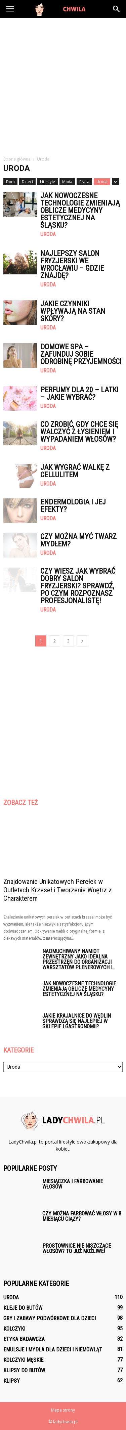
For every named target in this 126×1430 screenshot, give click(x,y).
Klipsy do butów (24, 1370)
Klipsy (11, 1381)
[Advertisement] (63, 84)
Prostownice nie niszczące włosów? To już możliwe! (76, 1248)
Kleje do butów (22, 1308)
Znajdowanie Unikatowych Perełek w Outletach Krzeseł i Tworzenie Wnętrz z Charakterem (57, 890)
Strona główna (17, 159)
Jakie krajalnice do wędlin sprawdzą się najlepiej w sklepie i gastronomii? (76, 1021)
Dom (10, 181)
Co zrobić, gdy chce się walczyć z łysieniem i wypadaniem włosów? (79, 431)
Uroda (102, 181)
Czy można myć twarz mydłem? (78, 540)
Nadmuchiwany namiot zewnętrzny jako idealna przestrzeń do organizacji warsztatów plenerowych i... (78, 959)
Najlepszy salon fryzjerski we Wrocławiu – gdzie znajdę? (72, 264)
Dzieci (27, 181)
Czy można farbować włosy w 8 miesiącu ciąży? (81, 1216)
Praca (84, 181)
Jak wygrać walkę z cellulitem (75, 471)
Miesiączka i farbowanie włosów (72, 1184)
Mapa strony (63, 1410)
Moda (67, 181)
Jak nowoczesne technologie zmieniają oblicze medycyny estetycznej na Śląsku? (80, 210)
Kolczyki (14, 1329)
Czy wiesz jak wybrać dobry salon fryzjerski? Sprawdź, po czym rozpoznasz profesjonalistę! (77, 586)
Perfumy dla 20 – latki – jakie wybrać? (79, 393)
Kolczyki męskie (23, 1360)
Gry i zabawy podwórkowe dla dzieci (49, 1318)
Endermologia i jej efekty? (73, 505)
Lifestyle (47, 181)
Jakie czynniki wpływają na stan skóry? (72, 311)
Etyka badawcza (24, 1339)
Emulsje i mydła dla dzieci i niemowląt (52, 1349)
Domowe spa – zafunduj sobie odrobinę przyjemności (81, 354)
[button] (116, 9)
